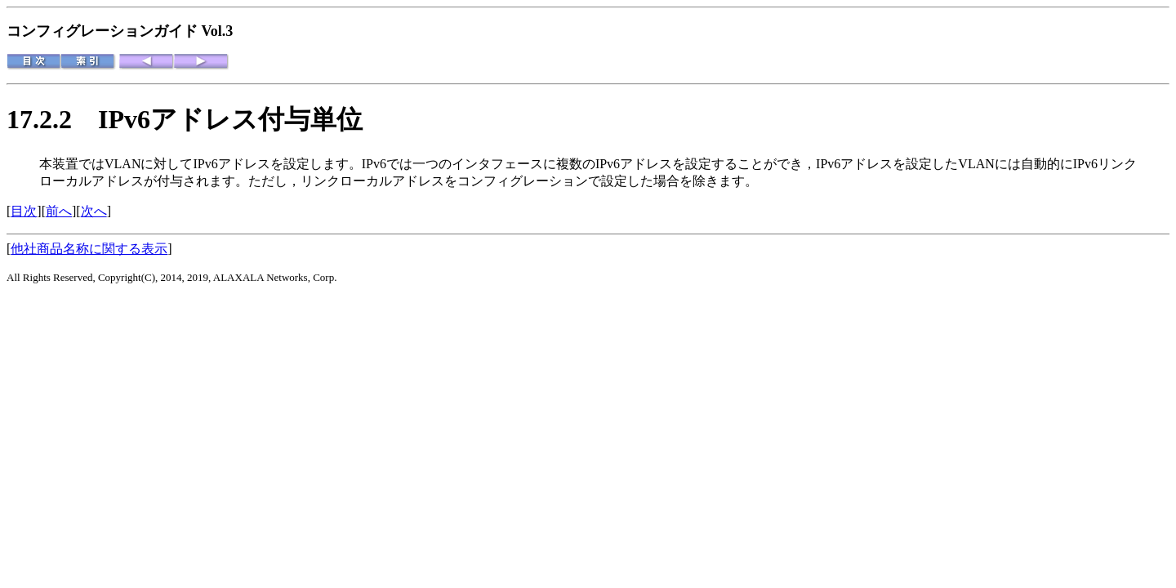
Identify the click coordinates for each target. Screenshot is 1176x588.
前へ (59, 211)
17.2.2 (52, 119)
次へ (94, 211)
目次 (24, 211)
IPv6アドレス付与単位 (230, 119)
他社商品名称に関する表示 (89, 249)
